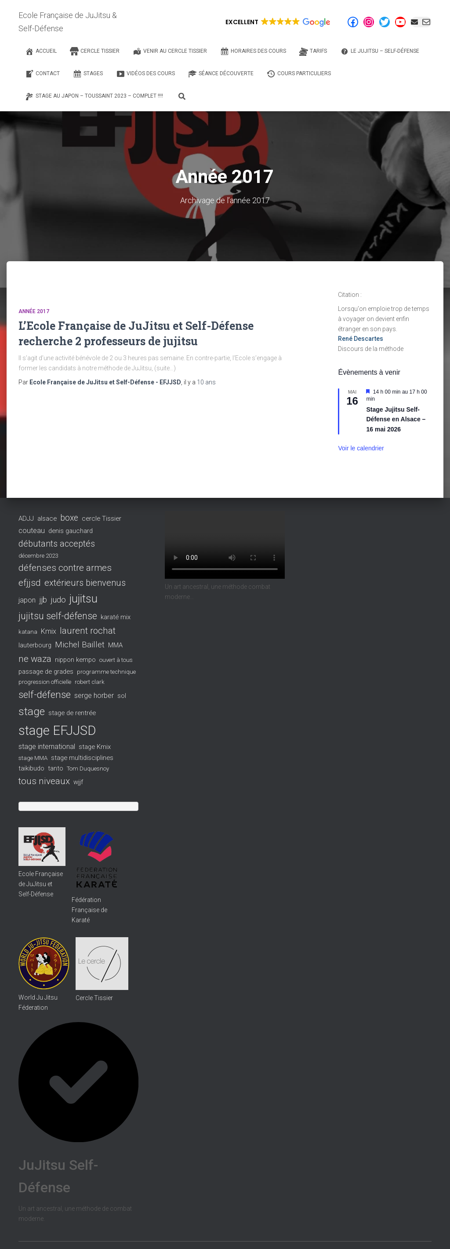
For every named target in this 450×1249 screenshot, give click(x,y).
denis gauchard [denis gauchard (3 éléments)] (70, 531)
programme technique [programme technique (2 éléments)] (106, 671)
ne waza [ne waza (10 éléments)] (34, 659)
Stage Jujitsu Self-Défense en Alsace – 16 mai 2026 (395, 419)
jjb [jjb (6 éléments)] (43, 599)
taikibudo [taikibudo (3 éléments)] (31, 768)
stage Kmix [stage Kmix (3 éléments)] (95, 747)
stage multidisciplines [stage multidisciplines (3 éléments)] (82, 758)
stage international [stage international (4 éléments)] (46, 746)
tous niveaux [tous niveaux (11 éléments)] (44, 781)
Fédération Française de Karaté (89, 909)
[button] (277, 22)
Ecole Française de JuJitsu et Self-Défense (40, 883)
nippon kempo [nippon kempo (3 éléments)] (75, 660)
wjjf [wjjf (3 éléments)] (78, 782)
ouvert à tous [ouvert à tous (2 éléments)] (116, 660)
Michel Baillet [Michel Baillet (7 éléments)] (80, 645)
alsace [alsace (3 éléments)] (47, 518)
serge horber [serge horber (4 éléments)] (94, 695)
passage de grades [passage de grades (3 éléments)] (45, 672)
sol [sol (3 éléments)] (121, 696)
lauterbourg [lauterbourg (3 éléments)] (34, 645)
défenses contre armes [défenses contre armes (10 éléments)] (65, 567)
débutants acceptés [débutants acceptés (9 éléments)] (56, 543)
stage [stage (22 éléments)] (31, 711)
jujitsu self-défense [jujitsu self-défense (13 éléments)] (57, 615)
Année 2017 (33, 311)
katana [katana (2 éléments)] (27, 631)
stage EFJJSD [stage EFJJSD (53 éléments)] (57, 730)
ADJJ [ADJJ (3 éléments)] (26, 518)
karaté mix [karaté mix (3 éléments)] (116, 617)
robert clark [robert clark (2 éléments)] (90, 682)
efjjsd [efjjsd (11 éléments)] (29, 582)
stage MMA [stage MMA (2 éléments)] (32, 758)
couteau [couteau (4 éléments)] (31, 530)
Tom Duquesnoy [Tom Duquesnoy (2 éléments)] (88, 768)
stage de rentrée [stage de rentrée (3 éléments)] (72, 713)
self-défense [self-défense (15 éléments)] (44, 695)
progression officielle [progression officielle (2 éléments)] (44, 682)
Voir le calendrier (361, 448)
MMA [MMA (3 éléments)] (115, 645)
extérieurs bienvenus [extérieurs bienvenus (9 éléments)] (85, 582)
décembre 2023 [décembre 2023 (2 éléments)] (38, 555)
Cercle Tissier (94, 997)
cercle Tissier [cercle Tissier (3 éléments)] (101, 518)
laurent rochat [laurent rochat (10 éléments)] (88, 630)
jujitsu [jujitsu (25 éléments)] (83, 598)
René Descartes (360, 338)
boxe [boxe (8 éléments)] (69, 518)
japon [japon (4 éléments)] (27, 600)
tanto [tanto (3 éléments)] (55, 768)
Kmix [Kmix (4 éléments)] (48, 631)
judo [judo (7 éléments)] (58, 600)
